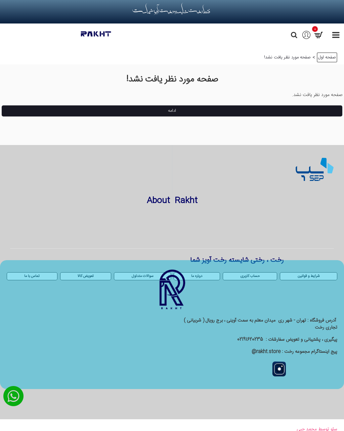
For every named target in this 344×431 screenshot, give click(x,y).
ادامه (172, 110)
